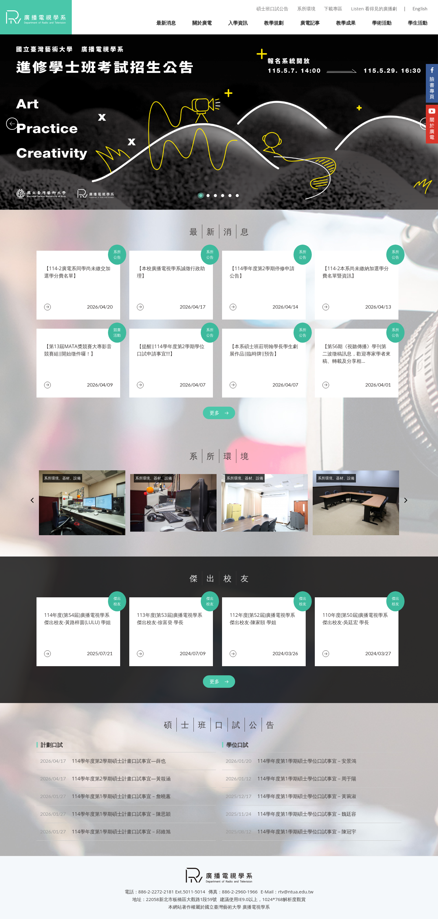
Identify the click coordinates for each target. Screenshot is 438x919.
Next (406, 499)
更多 (214, 412)
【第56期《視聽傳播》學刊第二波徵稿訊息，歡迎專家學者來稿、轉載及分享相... (356, 353)
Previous (32, 499)
